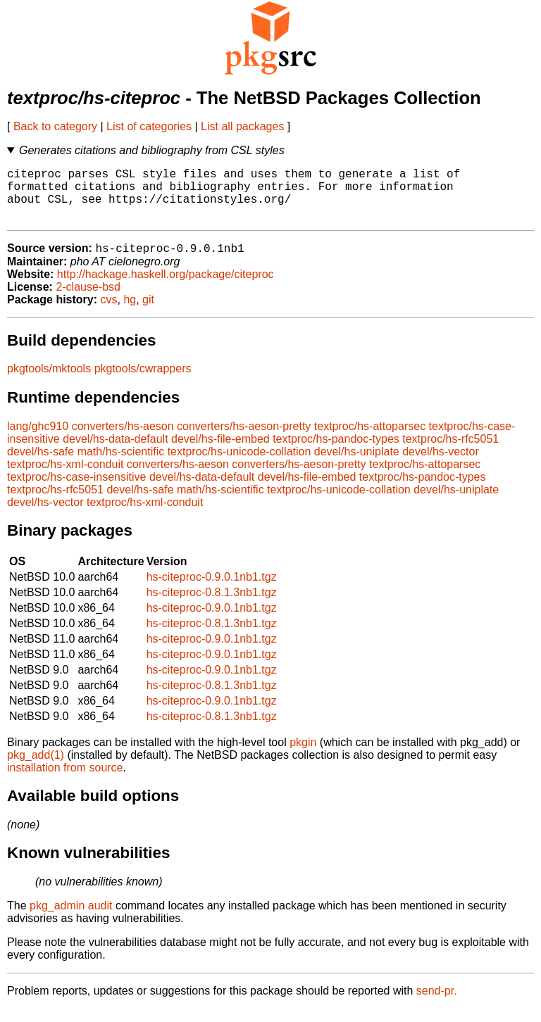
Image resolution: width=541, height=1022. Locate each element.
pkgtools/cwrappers (143, 382)
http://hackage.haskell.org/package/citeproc (165, 288)
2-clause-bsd (88, 300)
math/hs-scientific (121, 465)
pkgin (303, 756)
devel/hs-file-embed (220, 452)
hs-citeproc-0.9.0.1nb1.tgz (212, 590)
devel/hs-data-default (115, 452)
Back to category (55, 126)
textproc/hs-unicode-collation (239, 465)
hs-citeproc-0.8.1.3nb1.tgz (212, 606)
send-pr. (436, 1004)
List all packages (242, 126)
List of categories (149, 126)
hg (129, 313)
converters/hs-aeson (123, 440)
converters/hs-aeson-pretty (244, 440)
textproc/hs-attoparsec (369, 440)
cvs (109, 313)
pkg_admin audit (71, 919)
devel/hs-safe (40, 465)
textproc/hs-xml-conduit (65, 478)
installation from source (65, 781)
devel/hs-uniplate (356, 465)
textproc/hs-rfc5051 (450, 452)
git (148, 313)
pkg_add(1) (35, 768)
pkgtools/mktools (49, 382)
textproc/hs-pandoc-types (336, 452)
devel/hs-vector (440, 465)
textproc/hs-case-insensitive (76, 490)
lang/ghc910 (37, 440)
